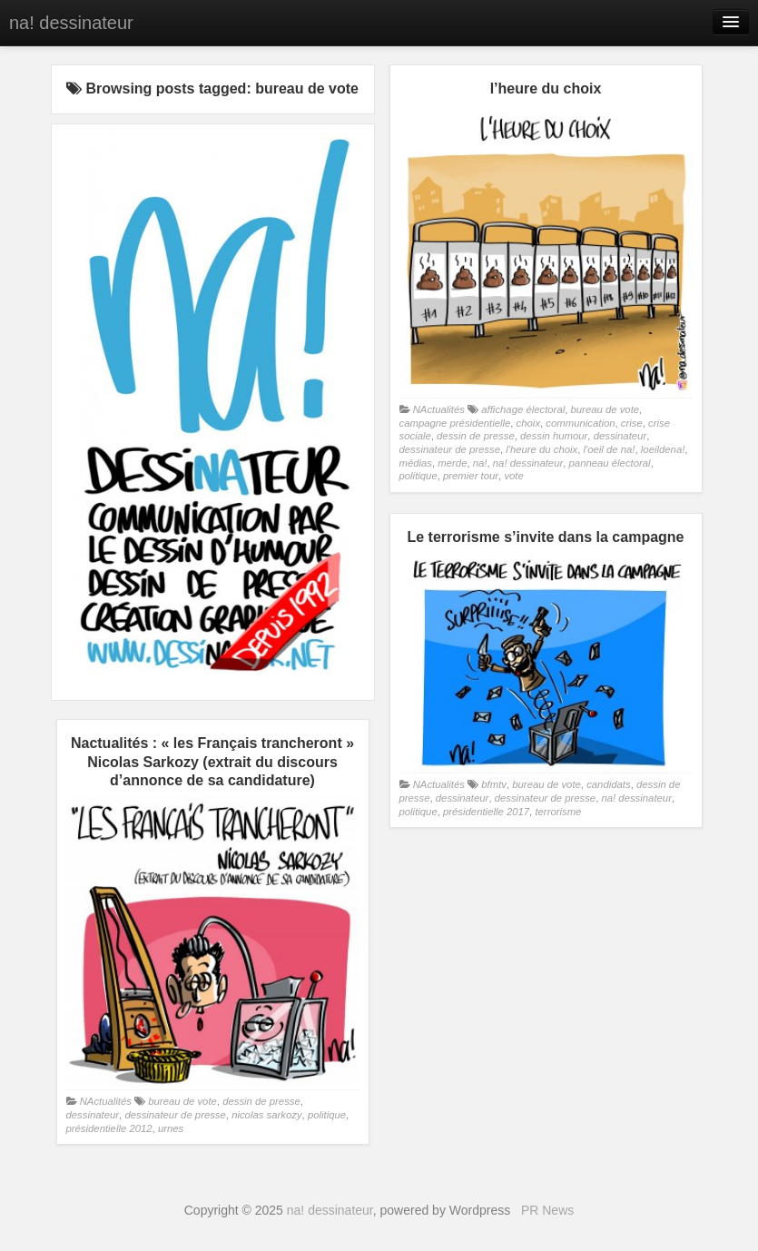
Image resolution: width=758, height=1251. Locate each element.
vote (513, 475)
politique (418, 475)
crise (632, 423)
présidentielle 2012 (109, 1128)
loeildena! (663, 449)
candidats (608, 784)
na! (480, 463)
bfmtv (494, 784)
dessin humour (553, 435)
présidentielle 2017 (486, 811)
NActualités (439, 409)
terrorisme (558, 811)
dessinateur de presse (449, 449)
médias (416, 463)
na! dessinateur (71, 23)
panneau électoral (610, 463)
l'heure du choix (541, 449)
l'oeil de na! (609, 449)
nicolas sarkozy (266, 1114)
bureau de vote (605, 409)
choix (528, 423)
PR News (547, 1210)
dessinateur (620, 435)
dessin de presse (476, 435)
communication (580, 423)
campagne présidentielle (455, 423)
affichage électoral (523, 409)
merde (452, 463)
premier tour (470, 475)
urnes (170, 1128)
